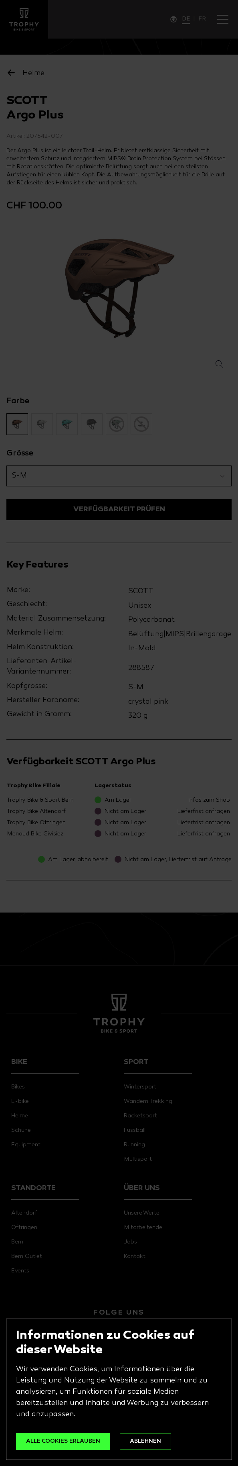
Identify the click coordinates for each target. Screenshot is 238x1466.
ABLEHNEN (145, 1441)
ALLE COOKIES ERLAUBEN (63, 1441)
